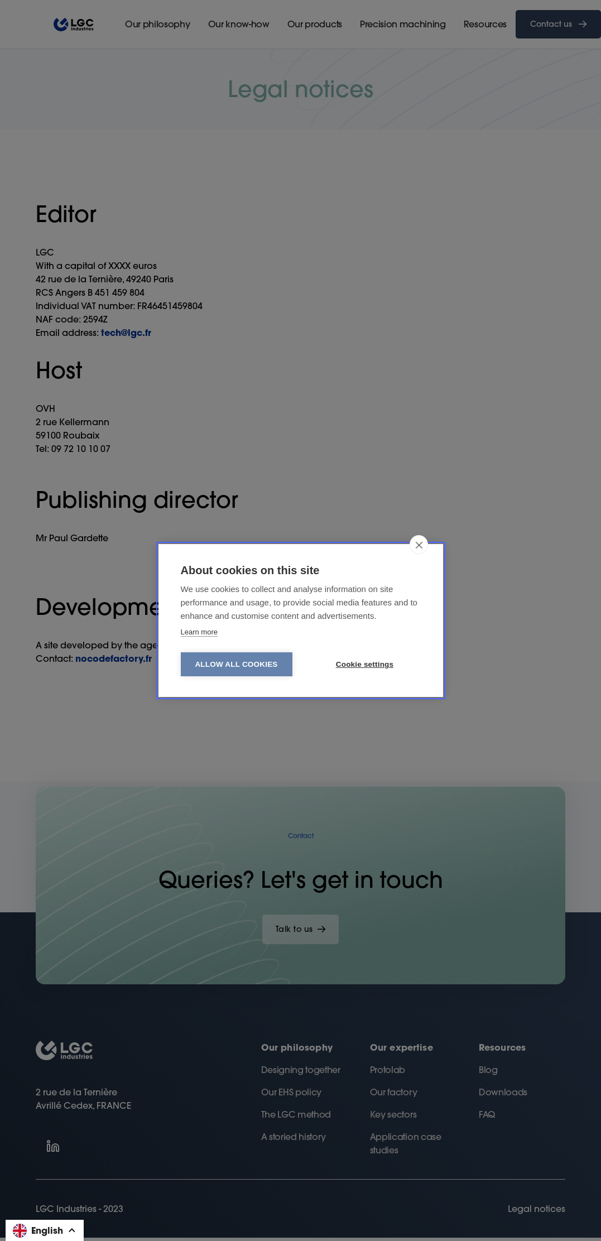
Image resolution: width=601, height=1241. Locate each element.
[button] (45, 1230)
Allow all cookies (236, 664)
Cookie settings (365, 664)
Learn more (199, 632)
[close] (419, 544)
